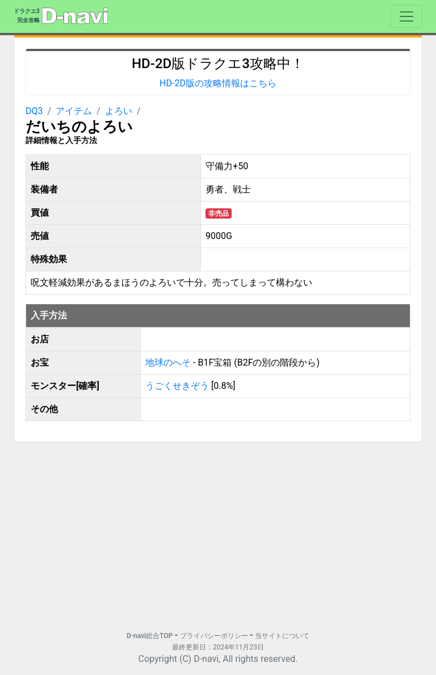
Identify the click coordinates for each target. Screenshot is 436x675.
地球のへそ (169, 362)
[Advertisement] (218, 530)
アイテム (74, 111)
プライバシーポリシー (214, 636)
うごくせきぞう (177, 385)
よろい (118, 111)
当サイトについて (282, 636)
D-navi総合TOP (150, 636)
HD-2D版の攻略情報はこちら (218, 83)
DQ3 (34, 111)
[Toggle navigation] (406, 16)
